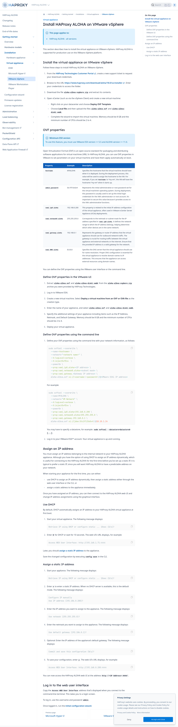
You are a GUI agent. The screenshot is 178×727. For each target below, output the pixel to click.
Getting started (67, 14)
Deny (129, 719)
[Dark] (174, 4)
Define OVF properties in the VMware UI (157, 31)
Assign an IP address (153, 43)
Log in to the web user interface (158, 55)
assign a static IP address (71, 550)
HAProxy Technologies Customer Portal (76, 73)
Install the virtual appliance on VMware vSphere (158, 20)
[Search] (161, 5)
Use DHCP (150, 47)
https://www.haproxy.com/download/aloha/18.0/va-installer (95, 82)
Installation (80, 14)
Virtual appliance (93, 14)
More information (143, 713)
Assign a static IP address (156, 51)
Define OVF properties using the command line (159, 38)
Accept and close (158, 719)
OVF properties (151, 25)
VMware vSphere (108, 14)
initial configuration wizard (78, 705)
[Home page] (15, 5)
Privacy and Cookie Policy (126, 713)
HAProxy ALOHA (53, 14)
